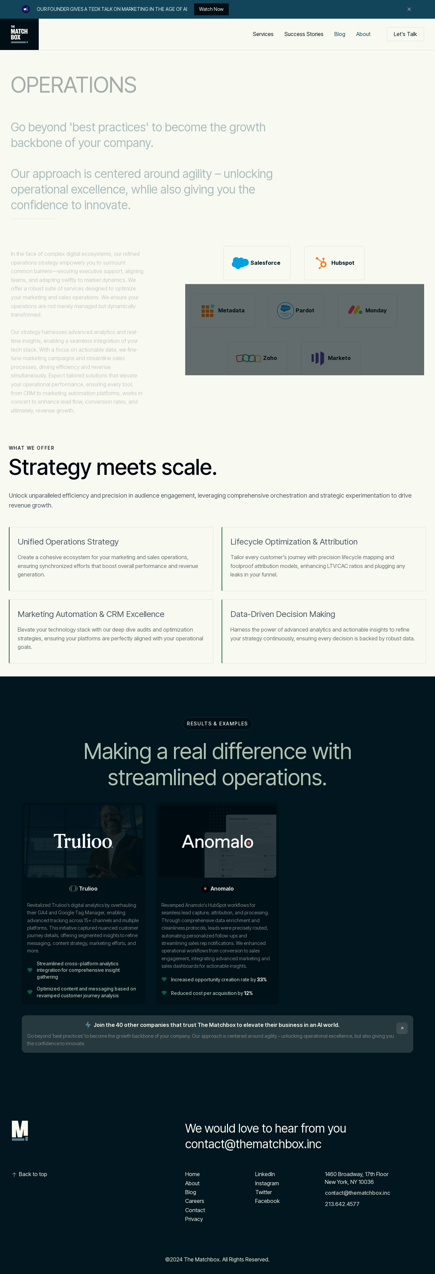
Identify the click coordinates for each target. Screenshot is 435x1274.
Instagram (267, 1183)
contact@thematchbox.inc (253, 1144)
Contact (195, 1210)
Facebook (267, 1201)
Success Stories (304, 34)
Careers (194, 1201)
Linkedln (265, 1174)
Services (263, 34)
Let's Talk (405, 34)
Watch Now (211, 9)
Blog (339, 34)
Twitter (263, 1192)
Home (192, 1174)
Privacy (194, 1219)
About (363, 34)
